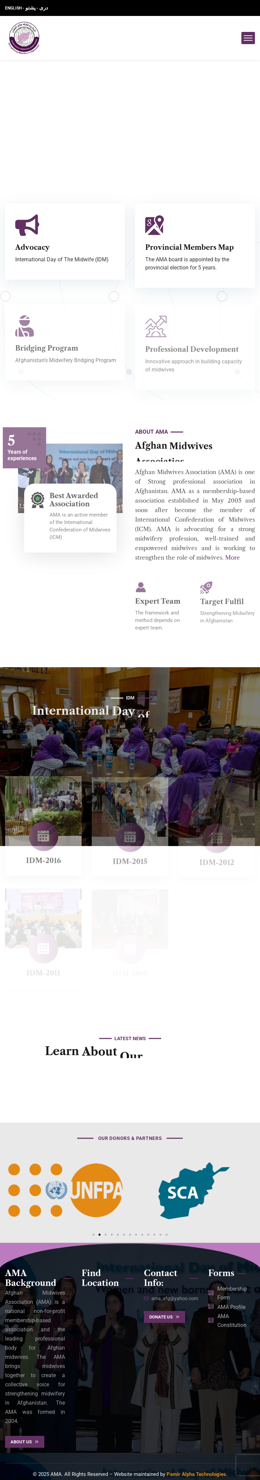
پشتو (30, 8)
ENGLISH (14, 8)
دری (43, 8)
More (232, 557)
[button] (93, 1235)
